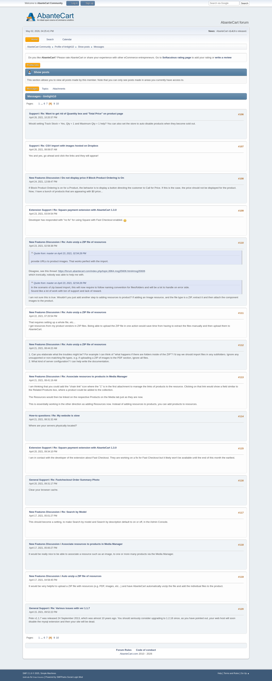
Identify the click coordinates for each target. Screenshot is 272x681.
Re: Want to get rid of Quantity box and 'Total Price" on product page (82, 113)
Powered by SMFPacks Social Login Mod (64, 677)
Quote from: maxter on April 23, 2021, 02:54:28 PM (60, 253)
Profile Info (33, 65)
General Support (39, 479)
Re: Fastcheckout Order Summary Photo (75, 479)
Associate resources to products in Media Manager (92, 544)
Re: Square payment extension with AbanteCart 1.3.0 (85, 209)
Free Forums (38, 677)
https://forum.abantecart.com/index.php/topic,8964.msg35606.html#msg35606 (101, 271)
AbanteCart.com (129, 653)
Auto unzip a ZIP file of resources (81, 576)
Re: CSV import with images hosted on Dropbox (69, 145)
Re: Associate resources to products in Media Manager (95, 376)
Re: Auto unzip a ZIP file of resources (84, 242)
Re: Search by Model (74, 511)
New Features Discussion (44, 177)
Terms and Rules (231, 673)
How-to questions (39, 415)
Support (34, 113)
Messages (32, 88)
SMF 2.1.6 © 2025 (31, 673)
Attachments (59, 88)
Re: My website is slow (66, 415)
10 (57, 103)
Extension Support (40, 209)
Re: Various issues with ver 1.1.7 (70, 608)
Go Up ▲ (245, 673)
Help (220, 673)
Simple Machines (48, 673)
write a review (223, 57)
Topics (45, 88)
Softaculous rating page (176, 57)
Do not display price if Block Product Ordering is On (93, 177)
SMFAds (26, 677)
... (42, 103)
